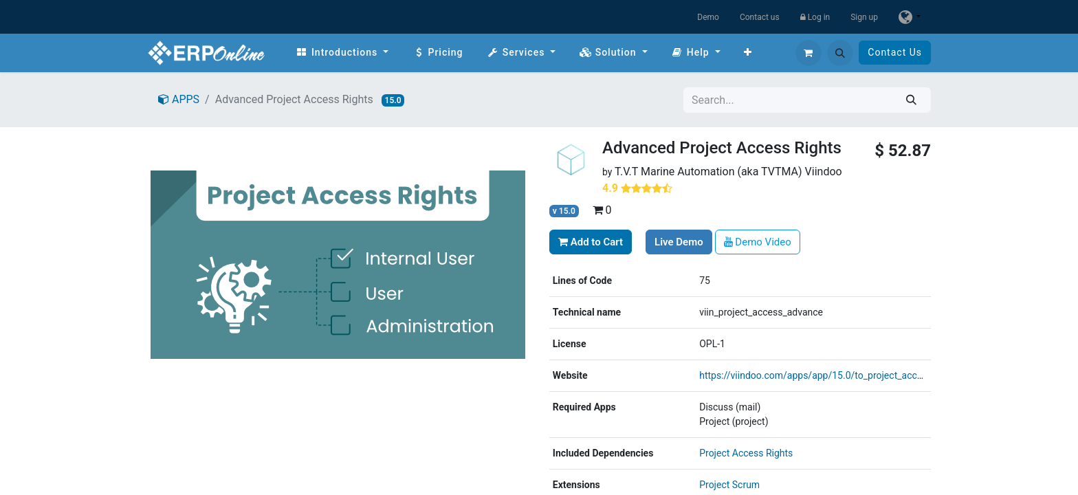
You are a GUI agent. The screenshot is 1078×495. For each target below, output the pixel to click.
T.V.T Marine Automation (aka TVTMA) (708, 171)
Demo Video (757, 242)
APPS (178, 99)
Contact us (760, 17)
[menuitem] (342, 52)
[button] (840, 53)
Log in (815, 17)
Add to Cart (590, 242)
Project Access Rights (746, 453)
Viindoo (823, 171)
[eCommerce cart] (808, 53)
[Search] (911, 100)
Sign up (864, 17)
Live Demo (678, 242)
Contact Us (895, 52)
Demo (708, 17)
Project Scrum (729, 484)
